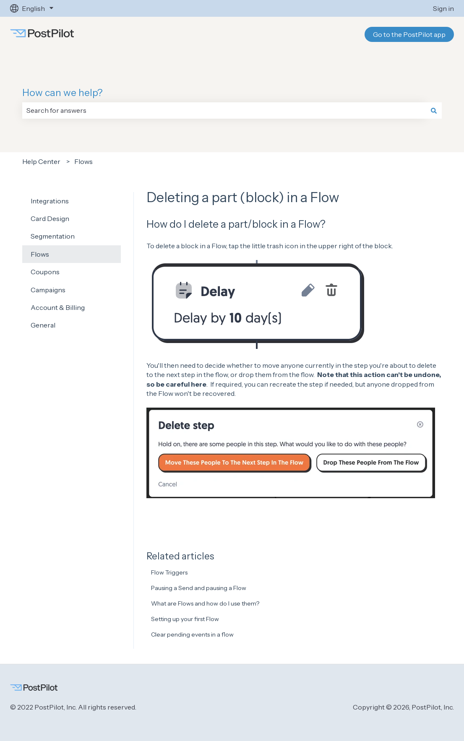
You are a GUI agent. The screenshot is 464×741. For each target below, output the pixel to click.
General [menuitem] (43, 325)
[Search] (434, 110)
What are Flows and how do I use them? (205, 603)
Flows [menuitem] (40, 254)
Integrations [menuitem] (50, 201)
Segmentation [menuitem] (53, 236)
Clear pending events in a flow (192, 634)
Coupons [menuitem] (45, 272)
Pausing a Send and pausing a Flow (198, 588)
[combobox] (224, 110)
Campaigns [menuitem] (48, 290)
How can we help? (62, 93)
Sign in (443, 8)
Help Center (41, 161)
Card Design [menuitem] (50, 218)
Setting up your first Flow (185, 619)
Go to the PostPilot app (409, 34)
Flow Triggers (169, 572)
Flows (83, 161)
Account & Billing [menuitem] (58, 307)
